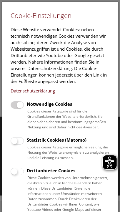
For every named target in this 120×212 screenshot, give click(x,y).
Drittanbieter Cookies (51, 170)
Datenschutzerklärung (33, 91)
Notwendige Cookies (49, 104)
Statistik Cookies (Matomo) (56, 140)
